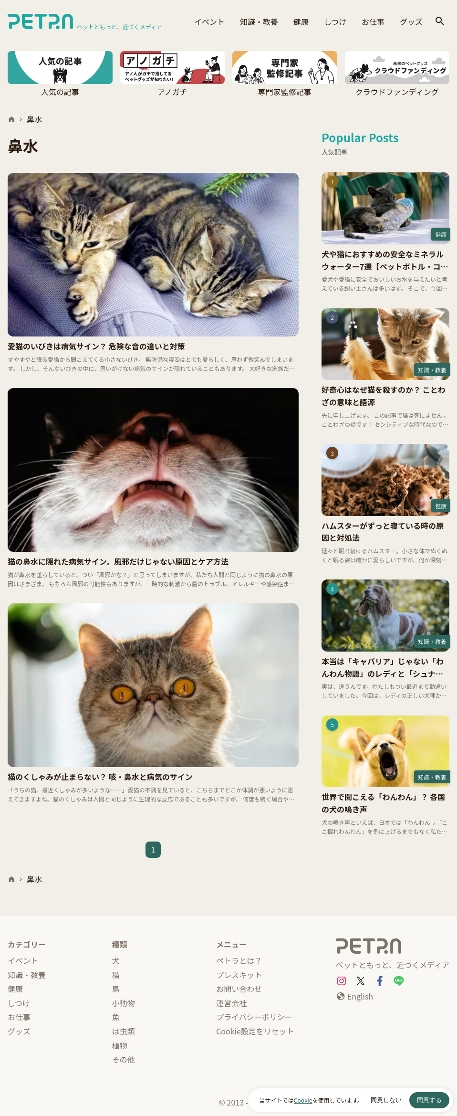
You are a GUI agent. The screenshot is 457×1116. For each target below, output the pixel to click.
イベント (209, 21)
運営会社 (231, 1003)
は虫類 (123, 1031)
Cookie (303, 1100)
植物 (119, 1045)
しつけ (335, 21)
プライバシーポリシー (254, 1016)
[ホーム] (11, 119)
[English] (354, 996)
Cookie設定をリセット (255, 1031)
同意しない (386, 1100)
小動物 (123, 1003)
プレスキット (239, 974)
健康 (301, 21)
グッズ (411, 21)
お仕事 (373, 21)
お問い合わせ (239, 988)
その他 (123, 1059)
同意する (429, 1100)
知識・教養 (259, 21)
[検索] (439, 21)
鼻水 (34, 119)
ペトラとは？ (239, 960)
